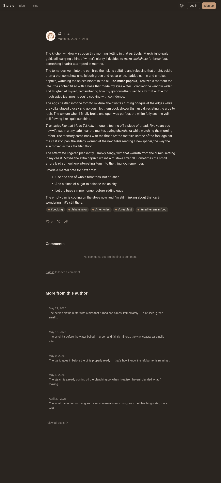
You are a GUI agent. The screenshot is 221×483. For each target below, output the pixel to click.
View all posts (58, 422)
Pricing (34, 5)
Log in (193, 5)
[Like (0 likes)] (49, 222)
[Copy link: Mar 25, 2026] (66, 222)
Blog (22, 5)
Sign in (50, 272)
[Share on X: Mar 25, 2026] (59, 222)
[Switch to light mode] (181, 5)
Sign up (209, 5)
